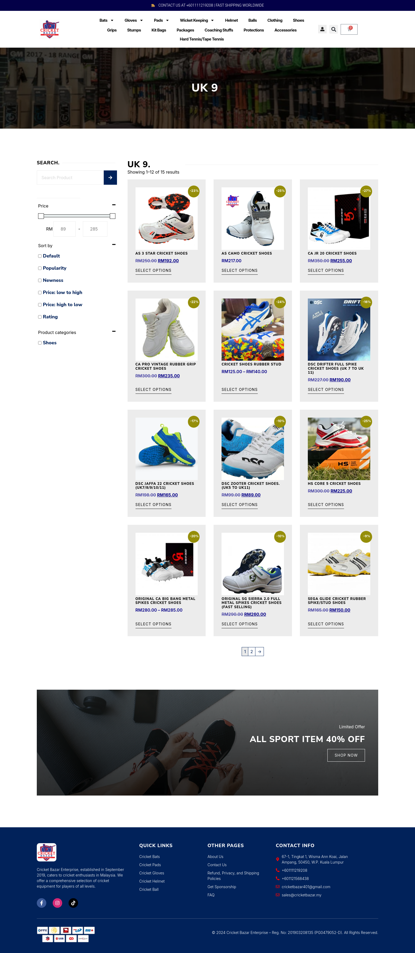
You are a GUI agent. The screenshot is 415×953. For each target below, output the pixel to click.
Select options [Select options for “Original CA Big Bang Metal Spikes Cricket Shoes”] (154, 624)
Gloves (134, 20)
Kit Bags (158, 30)
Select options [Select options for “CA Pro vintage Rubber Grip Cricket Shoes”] (154, 390)
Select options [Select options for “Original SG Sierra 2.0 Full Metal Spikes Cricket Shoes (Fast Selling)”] (240, 624)
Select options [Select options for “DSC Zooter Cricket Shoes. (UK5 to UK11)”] (240, 505)
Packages (185, 30)
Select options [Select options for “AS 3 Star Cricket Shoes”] (154, 271)
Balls (253, 20)
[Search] (110, 177)
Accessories (285, 30)
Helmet (231, 20)
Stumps (134, 30)
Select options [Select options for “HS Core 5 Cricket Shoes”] (326, 505)
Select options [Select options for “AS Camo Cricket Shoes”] (240, 271)
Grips (112, 30)
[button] (333, 29)
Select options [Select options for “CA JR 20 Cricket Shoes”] (326, 271)
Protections (253, 30)
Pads (161, 20)
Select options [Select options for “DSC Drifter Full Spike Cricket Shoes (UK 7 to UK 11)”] (326, 390)
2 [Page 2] (251, 651)
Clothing (274, 20)
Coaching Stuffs (219, 30)
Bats (107, 20)
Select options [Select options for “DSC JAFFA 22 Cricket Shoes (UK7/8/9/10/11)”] (154, 505)
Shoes (298, 20)
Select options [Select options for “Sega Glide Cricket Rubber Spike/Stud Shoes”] (326, 624)
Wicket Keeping (197, 20)
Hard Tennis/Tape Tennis (202, 39)
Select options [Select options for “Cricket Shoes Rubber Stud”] (240, 390)
